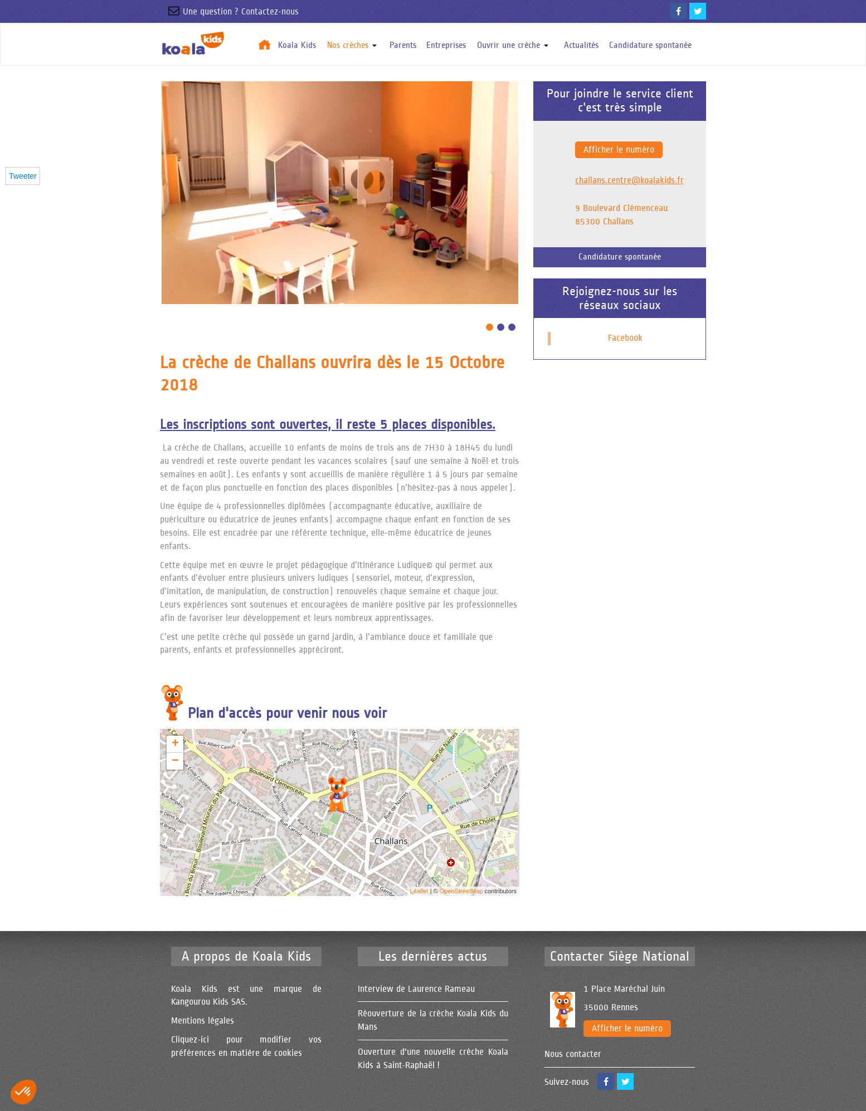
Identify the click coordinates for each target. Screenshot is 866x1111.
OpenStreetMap (461, 891)
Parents (403, 45)
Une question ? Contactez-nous (229, 12)
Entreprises (446, 45)
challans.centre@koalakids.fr (629, 180)
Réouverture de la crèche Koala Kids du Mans (433, 1020)
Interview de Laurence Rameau (416, 989)
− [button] (175, 761)
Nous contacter (572, 1054)
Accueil (265, 44)
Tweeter (23, 176)
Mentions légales (202, 1021)
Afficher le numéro (618, 150)
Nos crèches (352, 45)
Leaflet (419, 891)
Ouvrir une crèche (512, 45)
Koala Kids (297, 45)
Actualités (581, 45)
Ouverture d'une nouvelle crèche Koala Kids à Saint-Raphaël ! (433, 1058)
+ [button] (175, 744)
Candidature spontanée (650, 45)
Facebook (625, 338)
